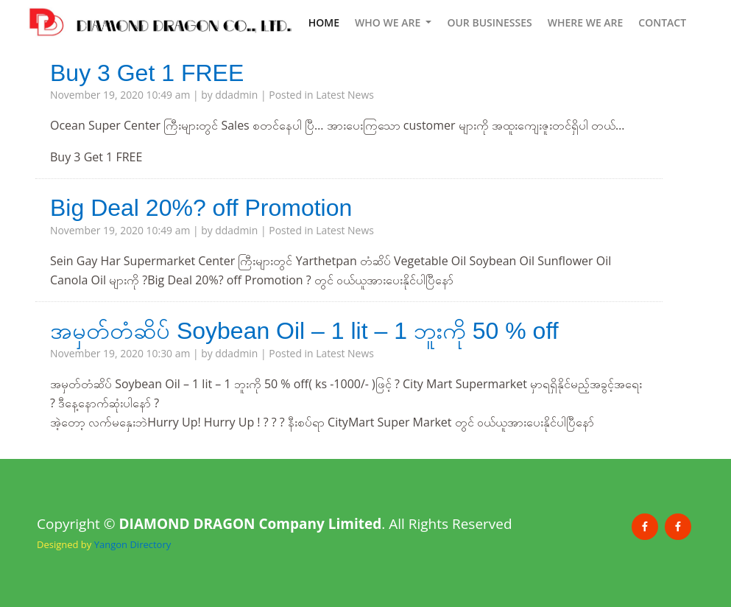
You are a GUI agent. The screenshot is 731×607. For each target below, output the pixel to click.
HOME (323, 21)
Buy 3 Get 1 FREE (147, 73)
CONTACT (662, 22)
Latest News (345, 95)
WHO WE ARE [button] (389, 22)
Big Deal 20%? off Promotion (201, 207)
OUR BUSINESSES (489, 22)
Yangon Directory (133, 544)
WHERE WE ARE (586, 22)
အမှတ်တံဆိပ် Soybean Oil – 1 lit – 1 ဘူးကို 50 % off (304, 330)
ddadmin (236, 95)
